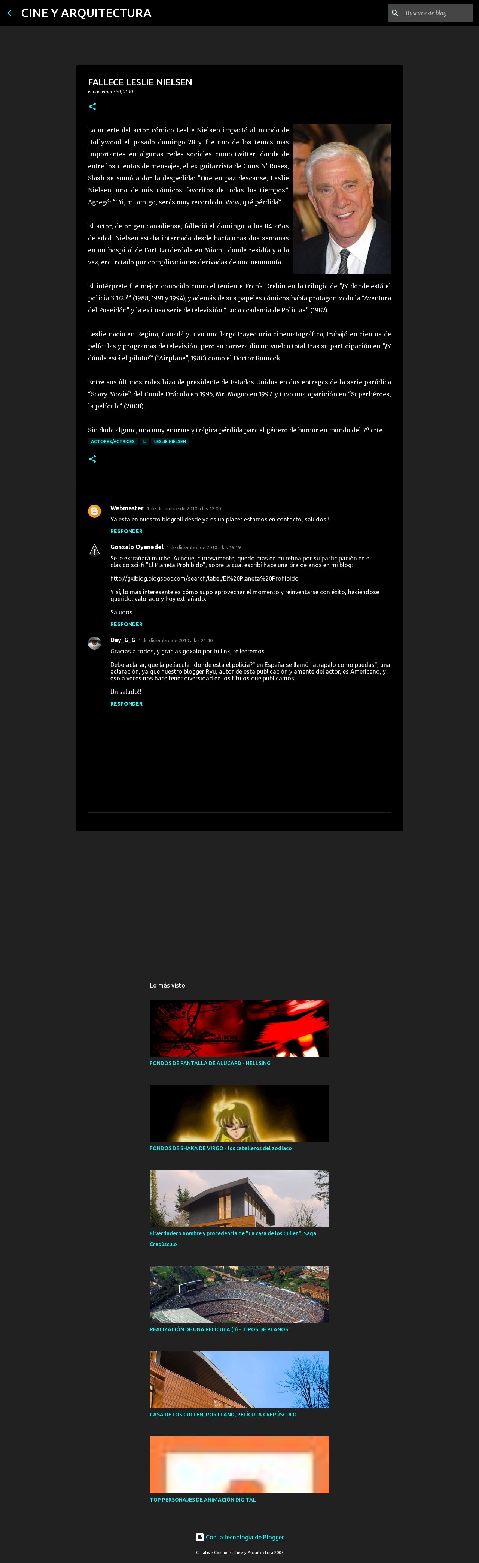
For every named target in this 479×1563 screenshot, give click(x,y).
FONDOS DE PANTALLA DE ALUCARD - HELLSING (210, 1063)
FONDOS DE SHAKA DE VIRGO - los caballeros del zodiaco (221, 1148)
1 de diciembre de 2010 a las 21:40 (175, 640)
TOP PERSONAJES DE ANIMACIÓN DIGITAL (203, 1500)
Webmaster (127, 508)
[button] (92, 107)
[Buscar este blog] (433, 13)
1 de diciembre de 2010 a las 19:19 (204, 547)
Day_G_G (122, 640)
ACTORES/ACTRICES (113, 441)
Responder (126, 531)
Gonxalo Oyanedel (137, 547)
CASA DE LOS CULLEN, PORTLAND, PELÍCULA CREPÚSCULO (223, 1415)
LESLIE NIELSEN (170, 441)
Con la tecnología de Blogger (239, 1537)
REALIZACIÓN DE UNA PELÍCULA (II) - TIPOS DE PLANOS (219, 1329)
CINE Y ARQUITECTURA (86, 12)
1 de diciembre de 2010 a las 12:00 (184, 508)
